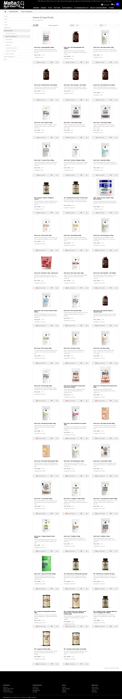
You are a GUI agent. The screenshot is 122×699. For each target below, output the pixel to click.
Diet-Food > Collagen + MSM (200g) (74, 498)
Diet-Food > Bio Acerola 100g (42, 235)
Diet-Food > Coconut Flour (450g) (44, 160)
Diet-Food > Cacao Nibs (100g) (102, 461)
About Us (5, 687)
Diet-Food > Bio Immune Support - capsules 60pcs (103, 311)
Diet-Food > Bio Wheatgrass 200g (74, 461)
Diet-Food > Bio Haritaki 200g (72, 310)
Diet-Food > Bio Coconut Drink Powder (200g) (45, 311)
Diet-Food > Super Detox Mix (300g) (45, 574)
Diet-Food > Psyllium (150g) (72, 536)
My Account (95, 687)
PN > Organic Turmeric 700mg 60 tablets (44, 198)
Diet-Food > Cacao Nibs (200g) (43, 498)
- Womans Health (9, 53)
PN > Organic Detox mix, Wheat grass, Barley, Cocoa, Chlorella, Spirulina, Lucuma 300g (75, 613)
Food (50, 8)
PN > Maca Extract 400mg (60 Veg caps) (75, 574)
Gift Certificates (66, 688)
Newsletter (94, 692)
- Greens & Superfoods (10, 36)
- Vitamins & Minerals (10, 51)
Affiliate (64, 690)
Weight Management (98, 8)
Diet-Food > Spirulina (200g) (101, 160)
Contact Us (35, 687)
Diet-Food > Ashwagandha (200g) (44, 47)
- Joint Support (8, 39)
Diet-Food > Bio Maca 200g (101, 348)
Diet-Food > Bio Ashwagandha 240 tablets (74, 48)
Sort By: (72, 25)
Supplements (67, 8)
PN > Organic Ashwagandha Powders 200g (45, 612)
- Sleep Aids (7, 45)
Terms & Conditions (8, 692)
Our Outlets (35, 688)
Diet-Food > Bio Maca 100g (72, 348)
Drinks (43, 8)
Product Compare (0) (53, 25)
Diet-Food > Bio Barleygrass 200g (103, 235)
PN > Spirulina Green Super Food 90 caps (76, 197)
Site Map (35, 692)
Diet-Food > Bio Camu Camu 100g (73, 273)
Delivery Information (8, 688)
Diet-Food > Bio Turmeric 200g (43, 122)
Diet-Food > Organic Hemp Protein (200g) (44, 536)
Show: (101, 25)
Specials (64, 692)
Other (111, 8)
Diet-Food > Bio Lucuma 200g (42, 348)
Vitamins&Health (81, 8)
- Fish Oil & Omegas (9, 33)
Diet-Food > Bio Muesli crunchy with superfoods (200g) (74, 386)
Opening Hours (36, 690)
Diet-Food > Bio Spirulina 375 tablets (104, 85)
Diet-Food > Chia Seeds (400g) (102, 122)
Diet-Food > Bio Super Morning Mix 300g (46, 461)
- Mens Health (8, 42)
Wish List (94, 690)
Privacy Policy (6, 690)
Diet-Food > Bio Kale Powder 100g (103, 47)
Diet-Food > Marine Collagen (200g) (74, 160)
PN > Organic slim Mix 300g (42, 649)
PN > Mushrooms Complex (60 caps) (104, 574)
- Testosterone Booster (10, 48)
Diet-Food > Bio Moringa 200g (43, 386)
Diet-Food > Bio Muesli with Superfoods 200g (105, 386)
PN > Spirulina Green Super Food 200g (75, 649)
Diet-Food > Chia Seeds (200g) (73, 122)
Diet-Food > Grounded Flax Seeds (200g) (105, 498)
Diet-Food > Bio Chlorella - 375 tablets (104, 273)
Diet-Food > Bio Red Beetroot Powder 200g (75, 424)
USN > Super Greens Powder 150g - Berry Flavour (103, 198)
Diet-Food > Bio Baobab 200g (72, 235)
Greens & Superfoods (26, 11)
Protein (57, 8)
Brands (36, 8)
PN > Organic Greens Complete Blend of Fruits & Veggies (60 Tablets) (105, 612)
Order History (95, 688)
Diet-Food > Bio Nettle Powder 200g (45, 423)
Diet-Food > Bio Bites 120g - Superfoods (46, 273)
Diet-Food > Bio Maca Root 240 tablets (45, 85)
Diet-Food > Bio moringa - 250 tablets (75, 85)
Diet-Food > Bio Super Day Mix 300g (104, 423)
